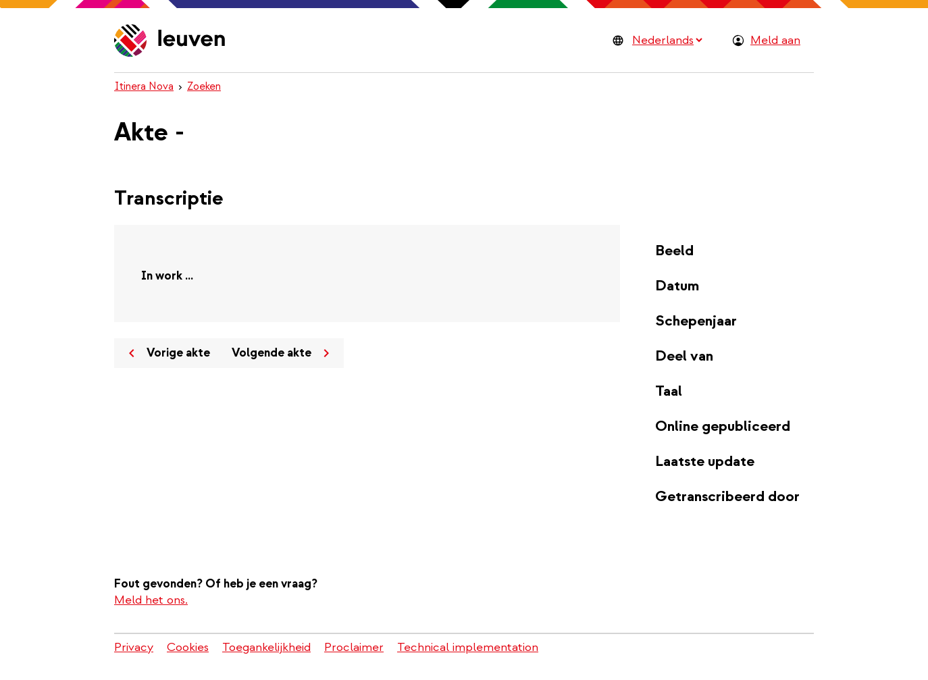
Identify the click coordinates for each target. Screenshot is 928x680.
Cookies (188, 647)
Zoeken (204, 86)
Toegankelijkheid (266, 647)
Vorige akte (167, 353)
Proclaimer (354, 647)
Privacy (133, 647)
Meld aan (775, 40)
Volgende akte (283, 353)
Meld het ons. (151, 600)
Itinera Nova (144, 86)
